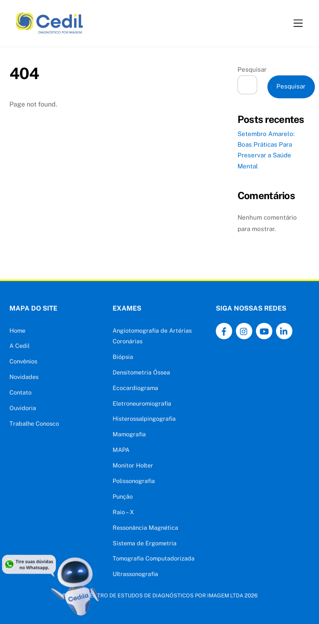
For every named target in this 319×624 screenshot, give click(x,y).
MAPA (121, 449)
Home (17, 330)
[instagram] (244, 330)
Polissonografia (134, 480)
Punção (123, 496)
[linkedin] (284, 330)
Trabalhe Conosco (34, 423)
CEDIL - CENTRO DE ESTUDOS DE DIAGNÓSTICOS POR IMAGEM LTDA (155, 595)
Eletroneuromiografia (142, 403)
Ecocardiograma (135, 387)
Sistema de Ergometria (144, 543)
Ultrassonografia (135, 573)
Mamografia (129, 434)
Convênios (23, 361)
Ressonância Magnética (145, 527)
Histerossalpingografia (144, 418)
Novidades (23, 376)
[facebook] (224, 330)
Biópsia (123, 356)
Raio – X (123, 511)
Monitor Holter (133, 465)
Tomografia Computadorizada (154, 558)
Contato (20, 392)
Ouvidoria (22, 407)
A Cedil (19, 345)
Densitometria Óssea (141, 372)
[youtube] (264, 330)
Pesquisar (252, 69)
